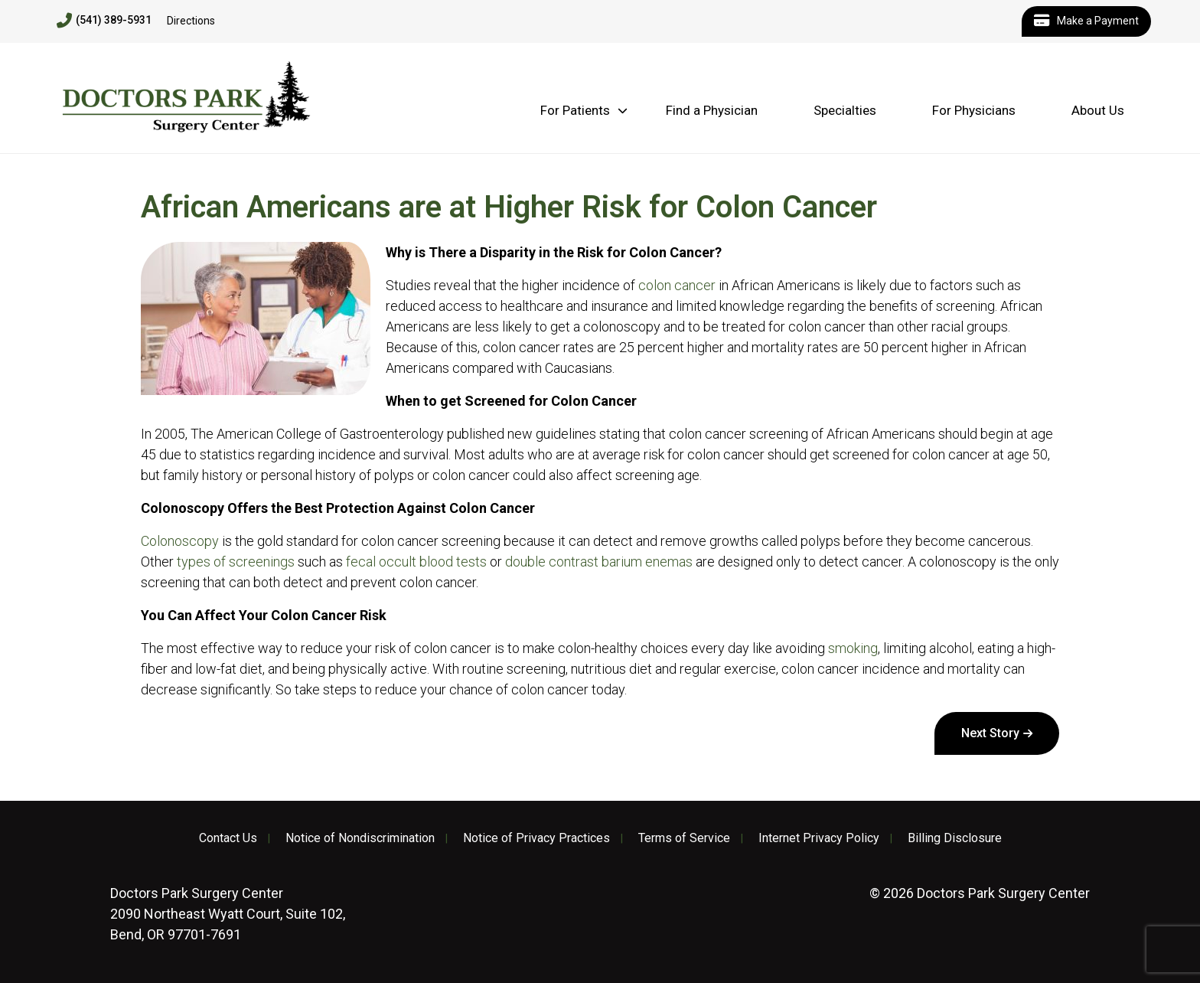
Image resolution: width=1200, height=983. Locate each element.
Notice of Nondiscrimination (360, 838)
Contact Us (228, 838)
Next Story (990, 733)
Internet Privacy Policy (818, 838)
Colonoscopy (180, 541)
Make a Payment (1086, 21)
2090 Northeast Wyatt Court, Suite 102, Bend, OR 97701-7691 (227, 913)
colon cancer (677, 285)
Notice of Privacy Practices (536, 838)
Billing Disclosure (955, 838)
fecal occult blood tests (416, 562)
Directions (191, 21)
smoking (853, 648)
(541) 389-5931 (104, 20)
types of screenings (236, 562)
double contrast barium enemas (599, 562)
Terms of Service (684, 838)
